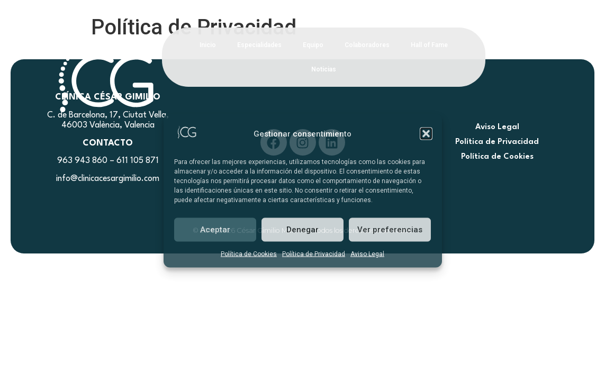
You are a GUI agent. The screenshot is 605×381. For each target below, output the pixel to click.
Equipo (313, 45)
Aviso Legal (367, 253)
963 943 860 (82, 161)
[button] (426, 134)
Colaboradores (367, 45)
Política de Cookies (249, 253)
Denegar (302, 229)
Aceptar (215, 229)
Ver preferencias (389, 229)
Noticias (323, 69)
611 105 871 (137, 161)
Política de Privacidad (313, 253)
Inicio (208, 45)
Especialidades (259, 45)
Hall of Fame (429, 45)
